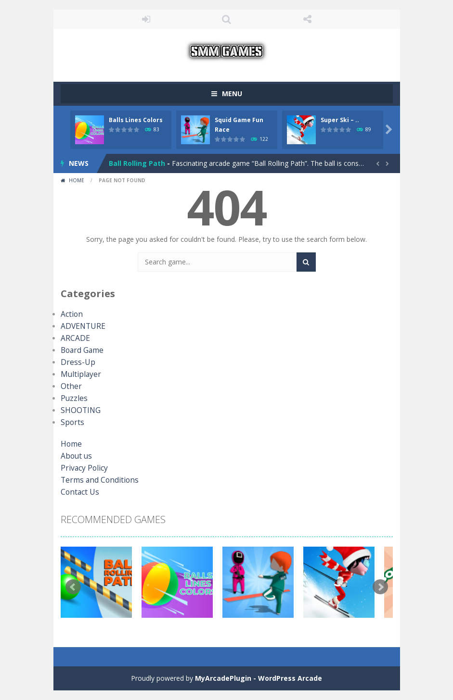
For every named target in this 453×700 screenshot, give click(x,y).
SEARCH (227, 19)
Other (69, 386)
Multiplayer (78, 374)
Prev (73, 587)
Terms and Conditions (95, 480)
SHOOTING (78, 410)
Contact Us (78, 492)
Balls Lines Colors (136, 120)
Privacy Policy (82, 468)
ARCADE (74, 338)
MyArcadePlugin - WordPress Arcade (258, 678)
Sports (71, 422)
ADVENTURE (81, 326)
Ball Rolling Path (137, 163)
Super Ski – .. (340, 120)
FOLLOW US (307, 19)
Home (76, 180)
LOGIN (146, 19)
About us (75, 456)
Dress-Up (75, 362)
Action (70, 314)
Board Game (81, 350)
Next (380, 587)
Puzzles (72, 398)
